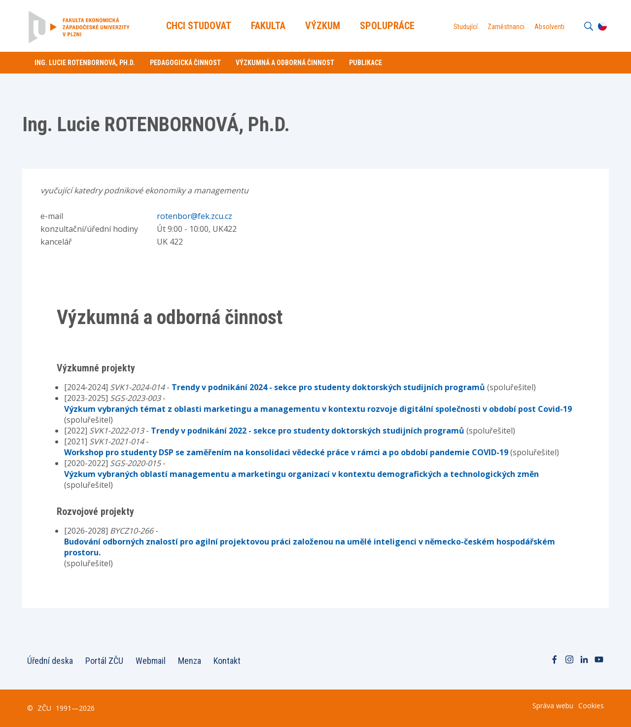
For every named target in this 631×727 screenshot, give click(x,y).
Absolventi (549, 27)
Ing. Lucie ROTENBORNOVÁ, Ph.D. (85, 63)
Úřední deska (50, 660)
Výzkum (323, 26)
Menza (189, 660)
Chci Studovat (199, 26)
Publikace (365, 63)
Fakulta (268, 26)
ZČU (44, 708)
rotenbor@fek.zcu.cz (194, 216)
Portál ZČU (104, 660)
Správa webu (552, 705)
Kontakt (227, 660)
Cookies (591, 705)
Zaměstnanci (505, 27)
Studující (465, 27)
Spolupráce (387, 26)
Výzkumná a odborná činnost (285, 63)
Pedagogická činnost (185, 63)
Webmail (151, 660)
